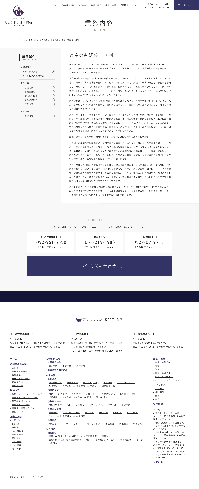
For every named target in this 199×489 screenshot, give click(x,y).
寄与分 (139, 440)
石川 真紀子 (18, 431)
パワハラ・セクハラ (72, 424)
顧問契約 (53, 366)
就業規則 (53, 424)
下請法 (93, 386)
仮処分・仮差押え (76, 405)
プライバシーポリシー (19, 477)
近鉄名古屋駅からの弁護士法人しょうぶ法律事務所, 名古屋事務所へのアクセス (169, 416)
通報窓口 (80, 386)
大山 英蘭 (17, 445)
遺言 (51, 436)
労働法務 (29, 104)
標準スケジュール (71, 412)
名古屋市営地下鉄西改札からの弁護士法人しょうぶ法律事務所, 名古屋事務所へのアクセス (168, 445)
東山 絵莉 (17, 438)
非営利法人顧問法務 (34, 75)
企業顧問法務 (31, 71)
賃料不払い (91, 394)
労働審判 (137, 424)
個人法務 (43, 40)
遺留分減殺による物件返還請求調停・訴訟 (70, 440)
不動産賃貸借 (108, 394)
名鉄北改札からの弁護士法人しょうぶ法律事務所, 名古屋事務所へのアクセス (169, 426)
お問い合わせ (186, 5)
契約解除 (76, 394)
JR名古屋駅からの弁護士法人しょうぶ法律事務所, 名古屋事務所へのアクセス (169, 454)
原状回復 (62, 394)
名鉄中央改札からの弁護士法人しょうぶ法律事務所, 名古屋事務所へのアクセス (169, 435)
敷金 (51, 394)
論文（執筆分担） (164, 373)
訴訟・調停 (17, 412)
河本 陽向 (17, 449)
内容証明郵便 (55, 405)
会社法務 (29, 88)
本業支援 (67, 366)
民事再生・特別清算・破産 (25, 397)
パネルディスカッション (167, 380)
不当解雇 (110, 424)
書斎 (157, 399)
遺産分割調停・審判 (106, 440)
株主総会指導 (55, 382)
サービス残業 (94, 424)
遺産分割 (62, 436)
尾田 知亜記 (18, 434)
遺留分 (75, 436)
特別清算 (80, 416)
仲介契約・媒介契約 (72, 397)
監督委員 (117, 412)
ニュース (159, 388)
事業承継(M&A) (90, 382)
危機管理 (53, 386)
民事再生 (53, 412)
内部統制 (67, 386)
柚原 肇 (15, 424)
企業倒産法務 (31, 100)
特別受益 (53, 443)
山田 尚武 (17, 420)
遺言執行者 (126, 440)
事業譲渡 (108, 382)
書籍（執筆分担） (164, 362)
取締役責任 (72, 382)
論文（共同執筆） (164, 376)
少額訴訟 (112, 405)
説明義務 (53, 397)
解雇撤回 (123, 424)
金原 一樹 (17, 441)
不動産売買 (92, 397)
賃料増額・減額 (128, 394)
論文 (157, 369)
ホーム (22, 40)
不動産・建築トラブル (23, 408)
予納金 (52, 416)
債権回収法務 (31, 96)
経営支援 (80, 366)
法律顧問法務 (27, 67)
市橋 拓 (15, 427)
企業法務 (25, 83)
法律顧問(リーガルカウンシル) (27, 394)
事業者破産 (132, 412)
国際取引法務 (108, 386)
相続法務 (54, 40)
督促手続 (126, 405)
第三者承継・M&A (21, 401)
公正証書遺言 (90, 436)
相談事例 (159, 392)
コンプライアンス (126, 382)
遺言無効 (106, 436)
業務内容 (32, 40)
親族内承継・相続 (21, 404)
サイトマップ (37, 477)
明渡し (106, 397)
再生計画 (103, 412)
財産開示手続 (96, 405)
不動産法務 (30, 92)
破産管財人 (65, 416)
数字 (157, 396)
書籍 (157, 366)
